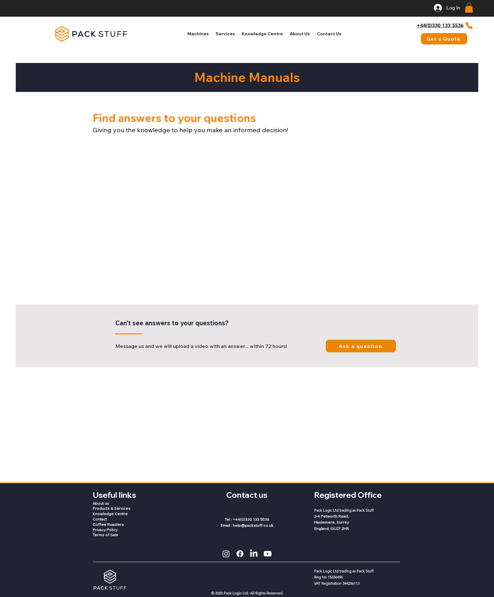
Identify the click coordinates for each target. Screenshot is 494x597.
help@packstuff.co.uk (253, 525)
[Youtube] (267, 553)
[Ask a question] (361, 346)
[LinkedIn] (253, 553)
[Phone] (469, 25)
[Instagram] (226, 553)
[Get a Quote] (444, 38)
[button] (469, 8)
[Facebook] (239, 553)
